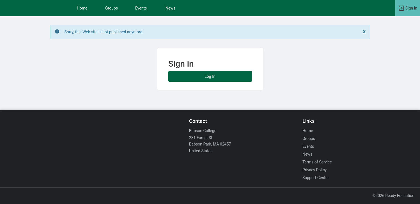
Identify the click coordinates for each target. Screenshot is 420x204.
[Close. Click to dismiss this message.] (364, 31)
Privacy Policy (314, 170)
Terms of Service (317, 162)
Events (141, 8)
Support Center (315, 177)
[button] (407, 8)
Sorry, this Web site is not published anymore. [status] (104, 32)
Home (307, 130)
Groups (111, 8)
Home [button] (82, 8)
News (170, 8)
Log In (210, 76)
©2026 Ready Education (393, 195)
